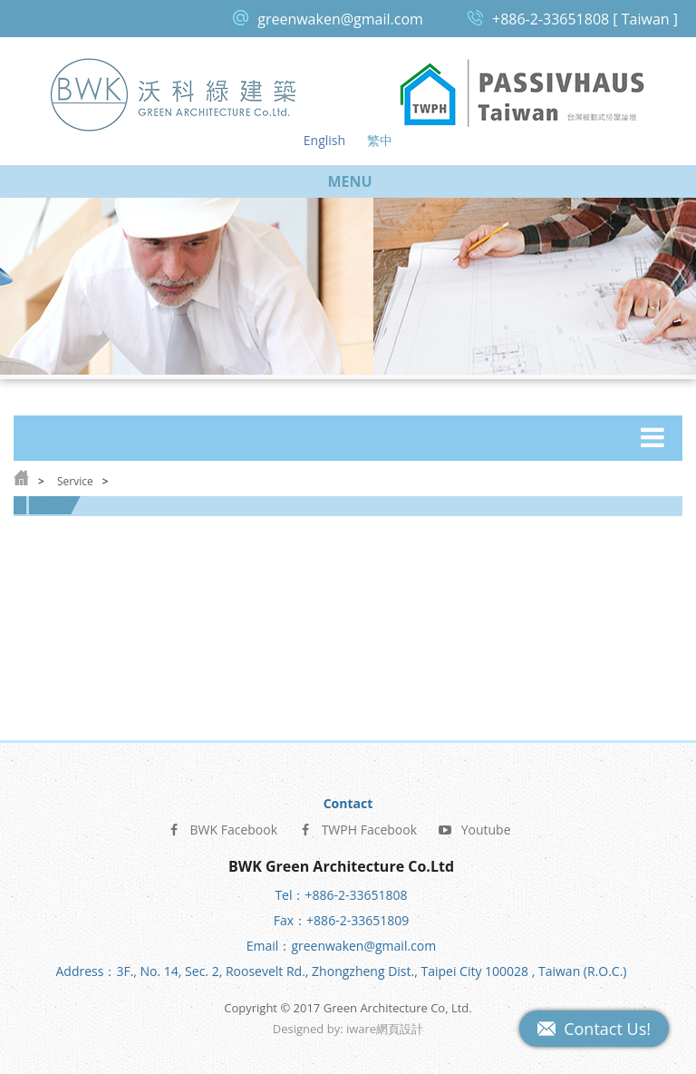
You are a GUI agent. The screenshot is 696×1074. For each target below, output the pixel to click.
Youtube (475, 823)
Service (75, 481)
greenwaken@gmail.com (340, 19)
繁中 (379, 140)
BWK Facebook (222, 823)
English (324, 140)
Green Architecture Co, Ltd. (174, 93)
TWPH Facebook (358, 823)
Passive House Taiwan (522, 93)
